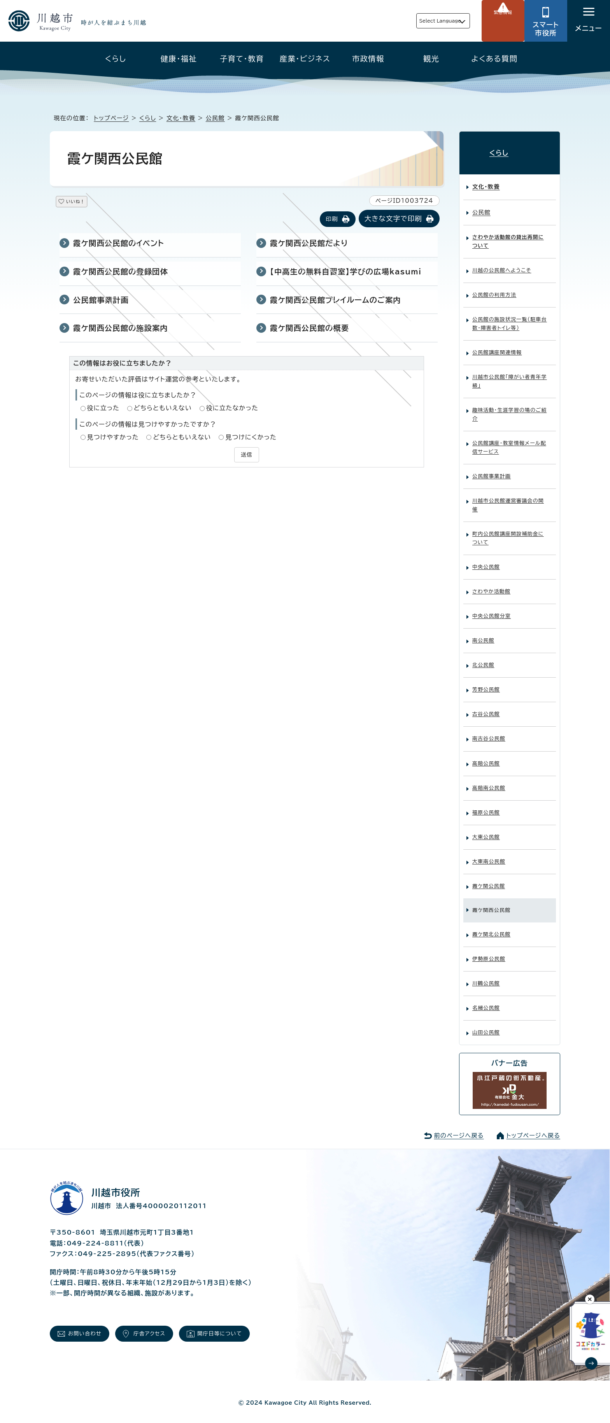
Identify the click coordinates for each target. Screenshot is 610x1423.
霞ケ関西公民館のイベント (118, 244)
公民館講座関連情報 (497, 346)
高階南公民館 (488, 781)
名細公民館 (486, 1001)
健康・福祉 (179, 58)
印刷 (332, 220)
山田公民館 (486, 1025)
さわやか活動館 (491, 585)
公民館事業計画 (101, 300)
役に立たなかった (232, 409)
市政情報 (368, 58)
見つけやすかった (113, 438)
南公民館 (483, 634)
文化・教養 (181, 118)
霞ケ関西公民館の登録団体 (120, 272)
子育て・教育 (242, 58)
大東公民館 (486, 830)
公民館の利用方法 (494, 288)
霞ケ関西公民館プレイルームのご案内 (335, 300)
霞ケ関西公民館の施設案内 (120, 328)
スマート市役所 (546, 28)
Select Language (421, 21)
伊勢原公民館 (488, 952)
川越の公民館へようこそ (501, 264)
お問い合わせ (90, 1329)
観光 (431, 58)
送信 (246, 454)
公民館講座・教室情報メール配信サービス (509, 441)
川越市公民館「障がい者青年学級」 (509, 375)
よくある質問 (494, 58)
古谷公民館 (486, 707)
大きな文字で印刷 (393, 219)
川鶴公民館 (486, 976)
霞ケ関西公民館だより (309, 244)
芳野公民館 (486, 683)
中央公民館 (486, 560)
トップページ (111, 118)
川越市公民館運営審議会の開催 (508, 499)
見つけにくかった (251, 438)
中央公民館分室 (491, 609)
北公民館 (483, 658)
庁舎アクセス (164, 1329)
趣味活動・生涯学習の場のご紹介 (509, 408)
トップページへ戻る (533, 1129)
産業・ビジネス (305, 58)
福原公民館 (486, 805)
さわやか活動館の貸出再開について (508, 235)
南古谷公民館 (488, 732)
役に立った (103, 409)
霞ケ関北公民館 (491, 927)
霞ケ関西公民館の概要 (309, 328)
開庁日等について (244, 1329)
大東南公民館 (488, 854)
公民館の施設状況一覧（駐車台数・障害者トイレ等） (509, 317)
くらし (115, 58)
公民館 (215, 118)
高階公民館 (486, 756)
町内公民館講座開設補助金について (508, 532)
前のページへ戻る (459, 1129)
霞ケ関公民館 (488, 879)
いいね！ (84, 203)
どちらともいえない (163, 409)
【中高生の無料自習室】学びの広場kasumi (345, 272)
